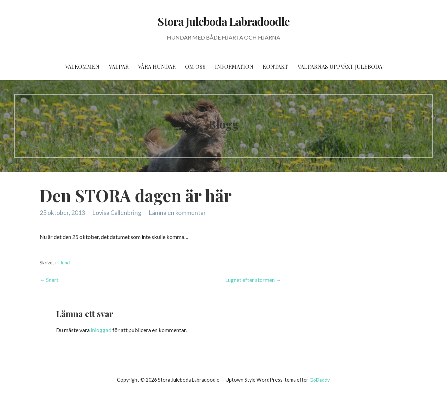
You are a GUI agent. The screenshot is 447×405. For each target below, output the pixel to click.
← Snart (49, 279)
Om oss (195, 66)
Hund (64, 262)
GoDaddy (319, 380)
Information (234, 66)
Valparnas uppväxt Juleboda (339, 66)
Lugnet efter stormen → (253, 279)
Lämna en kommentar (177, 212)
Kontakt (275, 66)
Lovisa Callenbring (116, 212)
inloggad (101, 330)
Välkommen (82, 66)
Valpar (119, 66)
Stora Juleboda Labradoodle (223, 21)
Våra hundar (157, 66)
